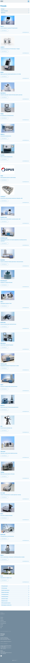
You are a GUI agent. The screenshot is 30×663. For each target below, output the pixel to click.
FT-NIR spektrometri (5, 594)
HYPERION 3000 (4, 238)
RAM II (2, 384)
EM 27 (2, 513)
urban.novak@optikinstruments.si (5, 647)
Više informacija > (4, 30)
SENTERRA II (3, 93)
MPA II (2, 301)
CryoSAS (2, 155)
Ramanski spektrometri (5, 590)
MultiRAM (3, 260)
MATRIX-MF (3, 534)
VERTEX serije (4, 364)
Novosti (1, 626)
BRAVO (2, 72)
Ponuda (1, 618)
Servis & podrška (3, 621)
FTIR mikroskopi (4, 588)
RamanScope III (4, 280)
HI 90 (2, 576)
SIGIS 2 (2, 555)
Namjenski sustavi (5, 600)
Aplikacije (2, 620)
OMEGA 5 (2, 134)
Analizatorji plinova (5, 596)
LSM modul (3, 451)
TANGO (2, 113)
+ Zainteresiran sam (25, 32)
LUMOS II (2, 47)
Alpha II (2, 26)
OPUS (2, 175)
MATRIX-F (3, 405)
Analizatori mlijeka (5, 598)
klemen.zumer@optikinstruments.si (6, 652)
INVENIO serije (4, 217)
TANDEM (2, 472)
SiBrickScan (3, 343)
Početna (1, 617)
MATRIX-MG (3, 322)
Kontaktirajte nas (3, 623)
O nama (1, 624)
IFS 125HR (3, 493)
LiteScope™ (3, 196)
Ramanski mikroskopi (5, 592)
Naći (1, 627)
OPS (1, 426)
